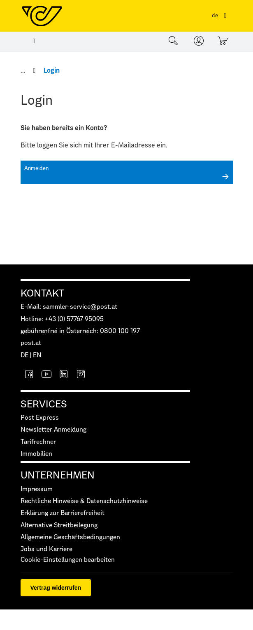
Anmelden (36, 168)
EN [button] (37, 355)
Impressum (37, 489)
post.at (31, 343)
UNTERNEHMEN (58, 476)
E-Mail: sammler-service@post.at (69, 307)
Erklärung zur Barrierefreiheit (62, 513)
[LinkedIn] (63, 375)
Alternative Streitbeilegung (59, 525)
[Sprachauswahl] (221, 16)
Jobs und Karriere (46, 549)
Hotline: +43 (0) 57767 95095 (62, 319)
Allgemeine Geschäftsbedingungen (70, 537)
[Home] (24, 70)
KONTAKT (42, 294)
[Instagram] (81, 375)
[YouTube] (46, 375)
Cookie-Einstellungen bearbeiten (68, 560)
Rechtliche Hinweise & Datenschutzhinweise (84, 501)
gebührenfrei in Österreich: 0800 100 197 (80, 331)
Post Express (40, 418)
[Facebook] (29, 375)
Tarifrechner (38, 442)
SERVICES (44, 404)
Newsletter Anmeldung (53, 430)
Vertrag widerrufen (55, 587)
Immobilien (36, 454)
